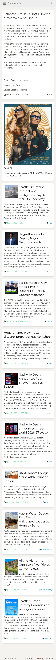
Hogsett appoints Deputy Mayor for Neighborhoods (31, 238)
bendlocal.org (15, 3)
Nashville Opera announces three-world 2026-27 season (34, 428)
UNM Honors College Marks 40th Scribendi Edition (26, 477)
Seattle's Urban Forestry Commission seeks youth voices (34, 605)
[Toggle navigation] (51, 3)
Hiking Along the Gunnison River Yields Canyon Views (34, 565)
